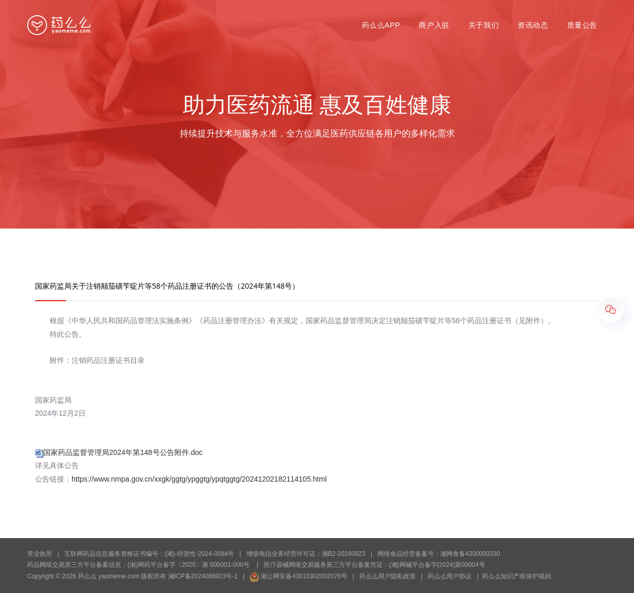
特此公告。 (60, 334)
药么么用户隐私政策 (387, 576)
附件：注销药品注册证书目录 (90, 360)
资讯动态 (533, 25)
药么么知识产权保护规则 (516, 576)
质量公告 (582, 25)
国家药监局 (53, 400)
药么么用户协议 (450, 576)
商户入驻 (434, 25)
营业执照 (39, 553)
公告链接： (181, 479)
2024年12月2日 (60, 413)
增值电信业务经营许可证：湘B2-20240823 (306, 553)
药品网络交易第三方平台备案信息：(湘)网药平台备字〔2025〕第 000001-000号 (138, 564)
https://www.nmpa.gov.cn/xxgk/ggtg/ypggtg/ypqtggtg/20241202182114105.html (199, 479)
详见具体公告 (57, 465)
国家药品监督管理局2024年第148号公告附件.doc (123, 452)
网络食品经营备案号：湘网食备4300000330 (439, 553)
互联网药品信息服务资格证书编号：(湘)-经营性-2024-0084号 (149, 553)
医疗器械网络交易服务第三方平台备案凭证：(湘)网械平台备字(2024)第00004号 (374, 564)
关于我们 (483, 25)
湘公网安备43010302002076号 (298, 576)
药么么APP (381, 25)
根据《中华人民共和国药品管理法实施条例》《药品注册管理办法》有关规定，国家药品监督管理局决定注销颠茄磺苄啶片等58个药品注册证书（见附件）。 (295, 320)
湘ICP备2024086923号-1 (203, 576)
